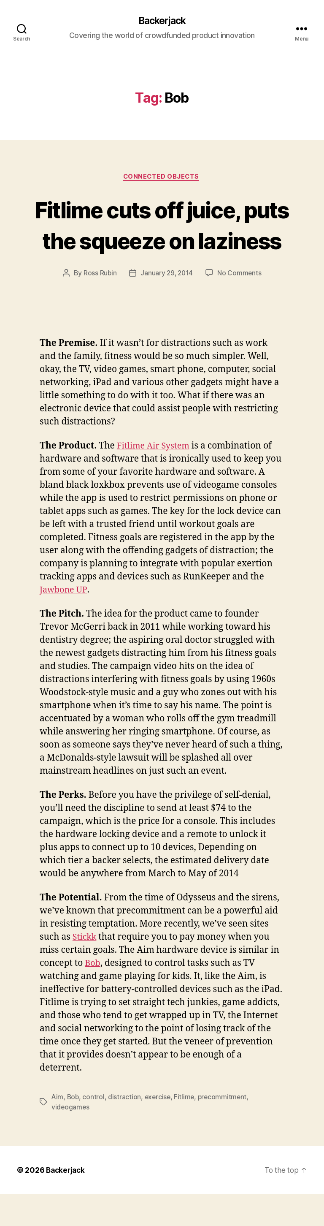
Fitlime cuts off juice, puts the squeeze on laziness (162, 241)
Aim (57, 1129)
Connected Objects (161, 178)
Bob (93, 995)
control (94, 1129)
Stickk (85, 969)
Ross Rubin (99, 305)
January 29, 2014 (167, 305)
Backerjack (162, 21)
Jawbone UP (64, 622)
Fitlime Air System (155, 478)
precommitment (225, 1129)
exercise (159, 1129)
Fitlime (186, 1129)
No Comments (240, 305)
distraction (125, 1129)
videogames (70, 1139)
